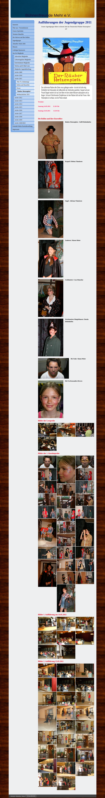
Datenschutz (18, 796)
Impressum (13, 796)
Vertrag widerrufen (31, 796)
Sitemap (23, 796)
